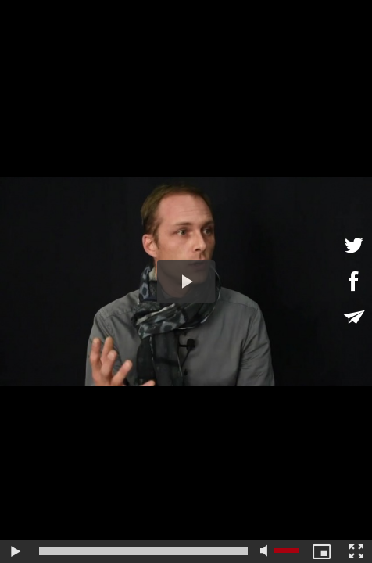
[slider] (143, 551)
